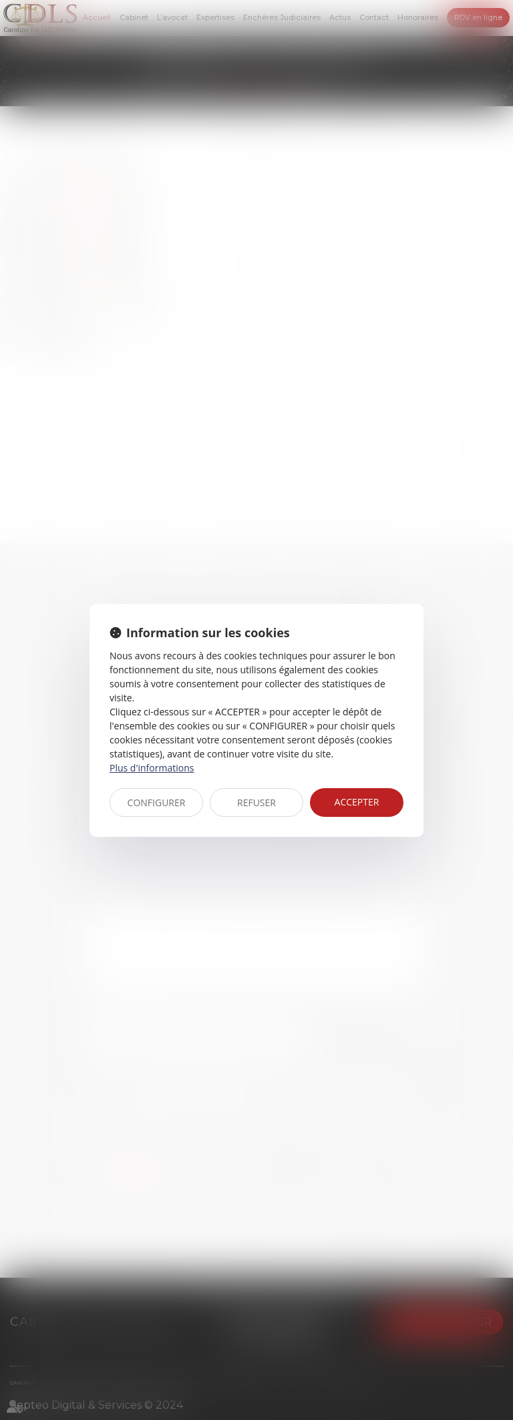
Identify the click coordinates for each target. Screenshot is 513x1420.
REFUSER (256, 802)
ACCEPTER (357, 801)
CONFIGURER (157, 802)
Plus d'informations (152, 767)
